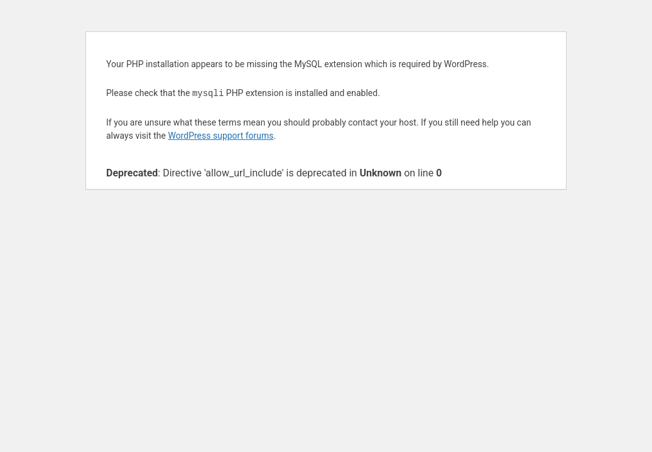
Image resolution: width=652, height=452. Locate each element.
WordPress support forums (220, 136)
